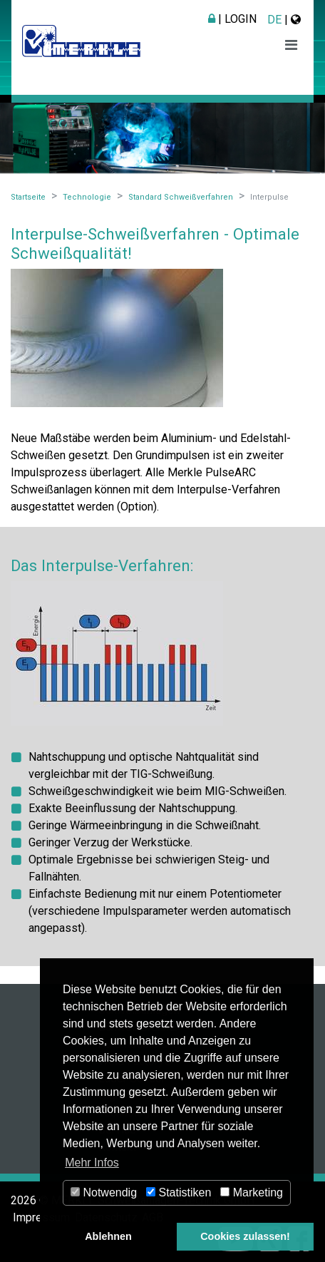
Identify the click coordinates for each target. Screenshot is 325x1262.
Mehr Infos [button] (92, 1162)
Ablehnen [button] (108, 1236)
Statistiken (178, 1192)
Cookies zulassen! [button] (245, 1236)
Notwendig (104, 1192)
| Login (232, 19)
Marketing (251, 1192)
